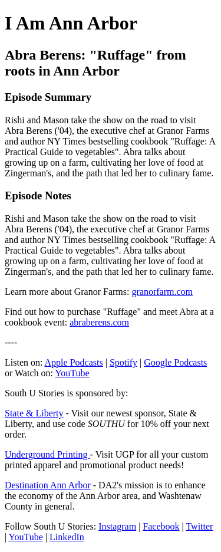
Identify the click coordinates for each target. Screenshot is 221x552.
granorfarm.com (162, 292)
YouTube (72, 373)
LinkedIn (67, 537)
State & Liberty (34, 413)
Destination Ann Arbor (48, 485)
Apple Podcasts (74, 362)
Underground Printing (47, 454)
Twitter (199, 526)
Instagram (117, 526)
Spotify (123, 362)
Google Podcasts (175, 362)
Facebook (161, 526)
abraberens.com (99, 322)
